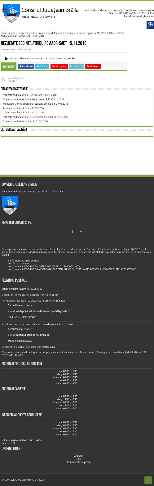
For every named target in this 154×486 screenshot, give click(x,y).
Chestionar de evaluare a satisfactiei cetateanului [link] (28, 346)
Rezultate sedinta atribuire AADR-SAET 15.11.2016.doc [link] (36, 58)
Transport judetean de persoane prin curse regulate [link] (66, 33)
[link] (5, 10)
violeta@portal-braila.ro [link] (45, 294)
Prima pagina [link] (8, 33)
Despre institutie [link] (27, 33)
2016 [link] (109, 33)
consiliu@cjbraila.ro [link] (20, 294)
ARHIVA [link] (101, 33)
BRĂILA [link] (77, 155)
